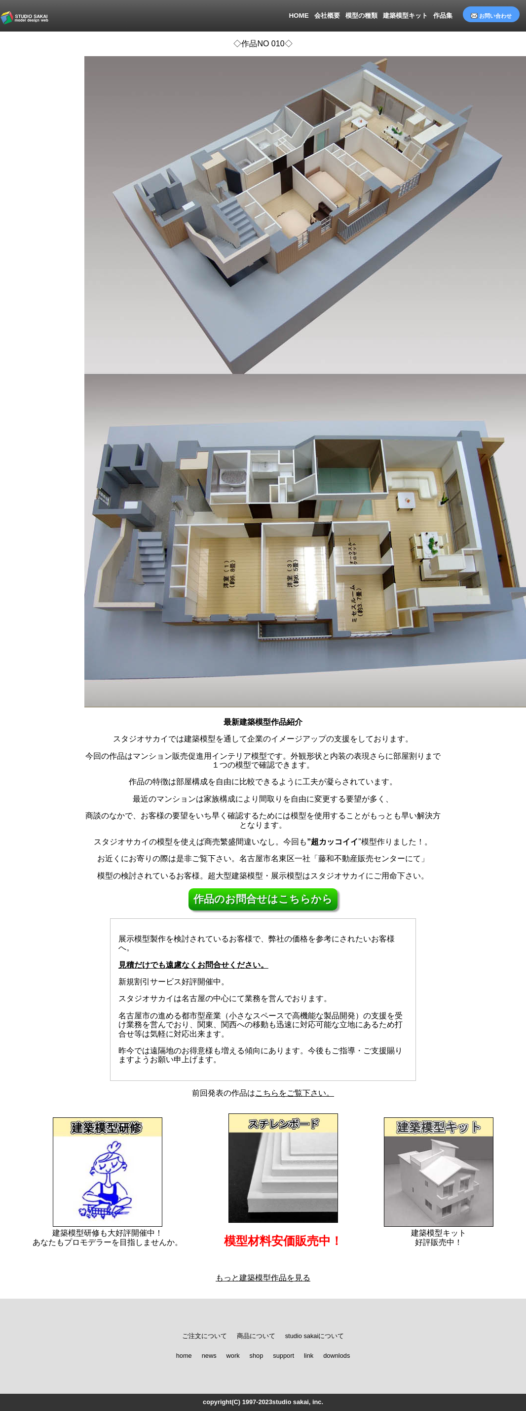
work (233, 1355)
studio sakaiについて (314, 1336)
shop (256, 1355)
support (283, 1355)
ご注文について (204, 1336)
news (209, 1355)
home (184, 1355)
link (308, 1355)
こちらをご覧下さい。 (294, 1093)
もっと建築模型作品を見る (263, 1278)
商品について (256, 1336)
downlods (336, 1355)
